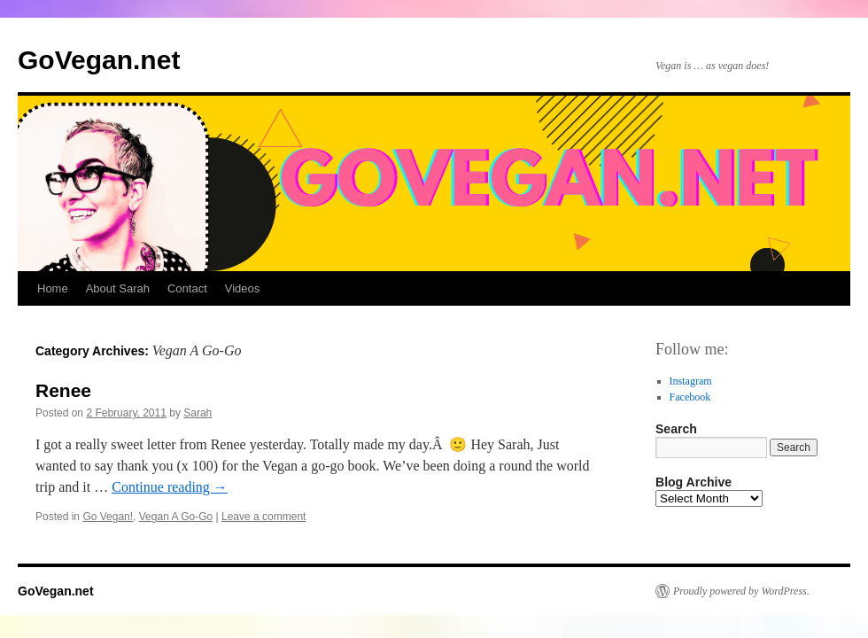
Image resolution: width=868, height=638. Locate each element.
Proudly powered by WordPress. (741, 591)
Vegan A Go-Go (176, 516)
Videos (242, 288)
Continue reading (170, 486)
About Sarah (118, 288)
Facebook (690, 397)
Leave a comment (263, 516)
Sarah (197, 413)
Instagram (691, 381)
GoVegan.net (99, 59)
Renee (63, 390)
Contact (187, 288)
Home (52, 288)
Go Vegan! (107, 516)
